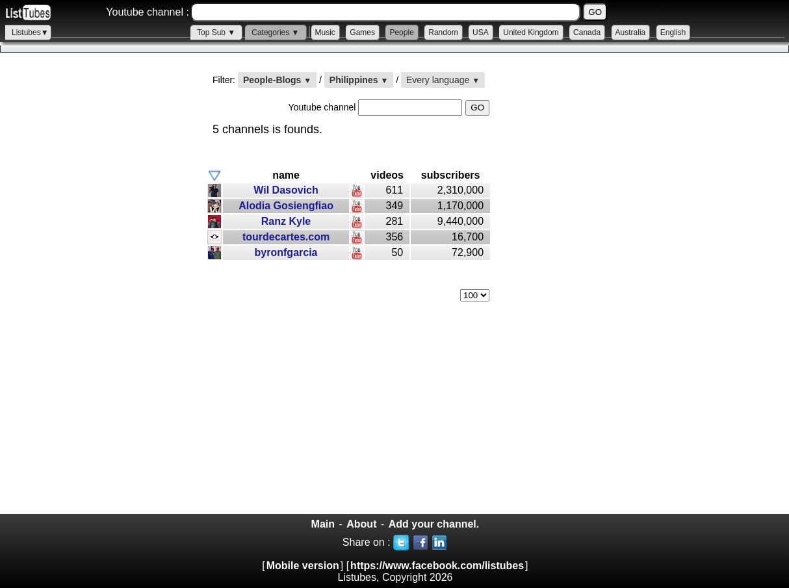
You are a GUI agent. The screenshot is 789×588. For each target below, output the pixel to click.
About (361, 524)
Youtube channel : (147, 12)
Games (362, 32)
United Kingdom (530, 32)
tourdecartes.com (286, 236)
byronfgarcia (286, 252)
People (401, 32)
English (673, 32)
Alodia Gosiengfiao (286, 205)
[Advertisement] (97, 293)
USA (480, 32)
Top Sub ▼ (216, 32)
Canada (587, 32)
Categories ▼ (275, 32)
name (286, 175)
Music (325, 32)
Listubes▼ (30, 32)
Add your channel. (434, 524)
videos (387, 175)
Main (323, 524)
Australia (630, 32)
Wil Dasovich (285, 190)
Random (443, 32)
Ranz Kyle (286, 221)
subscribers (450, 175)
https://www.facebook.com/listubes (437, 565)
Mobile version (302, 565)
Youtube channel (324, 107)
